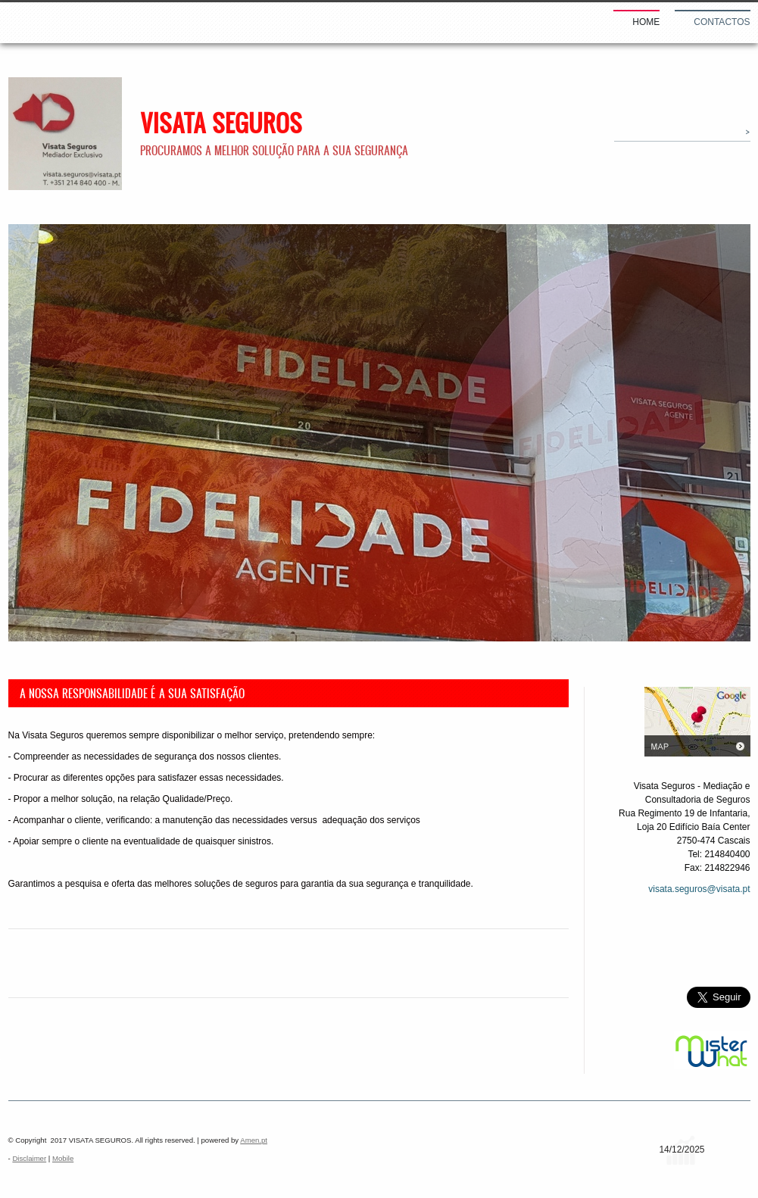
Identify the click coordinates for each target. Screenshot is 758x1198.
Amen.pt (253, 1140)
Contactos (722, 22)
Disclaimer (29, 1158)
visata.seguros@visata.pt (699, 889)
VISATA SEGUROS (221, 122)
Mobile (62, 1158)
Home (646, 22)
